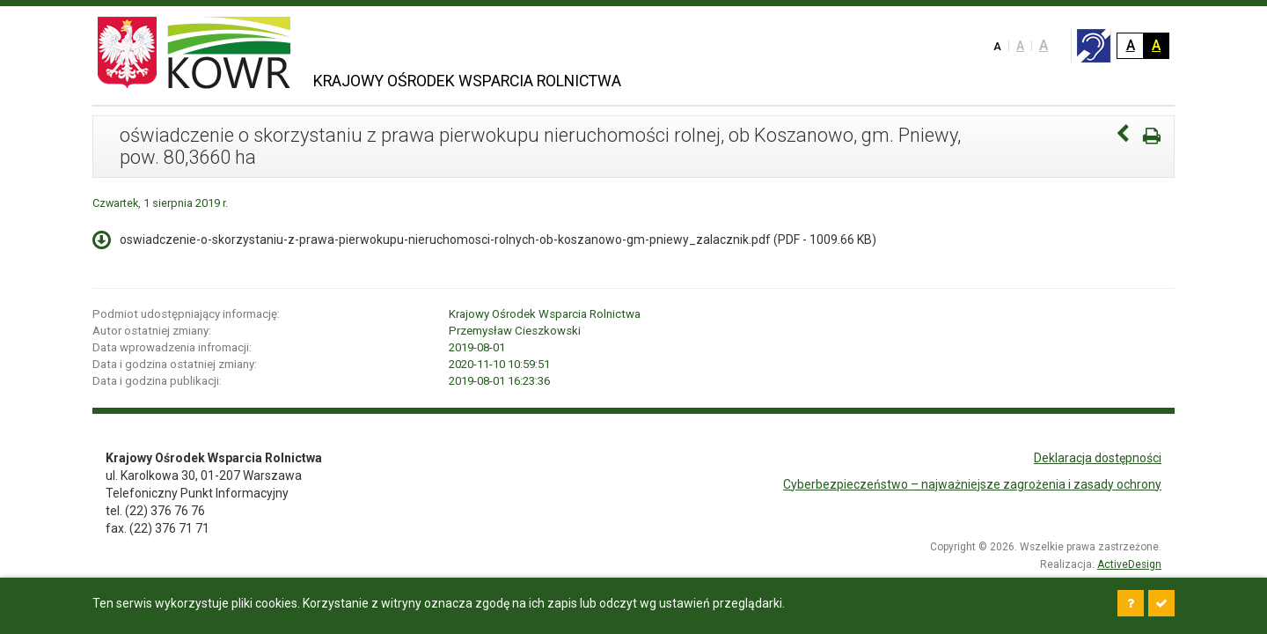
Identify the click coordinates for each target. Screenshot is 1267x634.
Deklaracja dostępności (1097, 458)
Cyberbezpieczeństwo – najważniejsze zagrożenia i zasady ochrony (972, 484)
